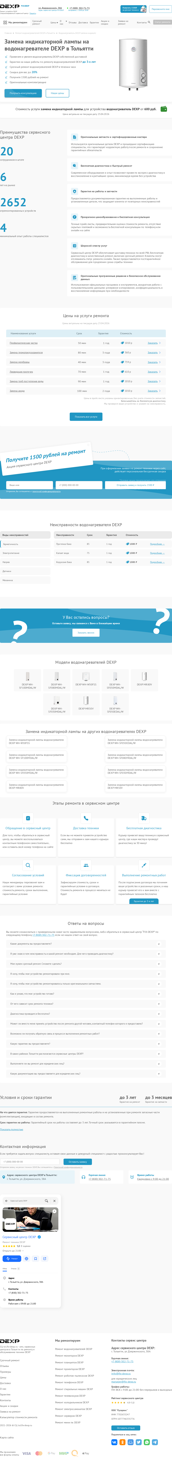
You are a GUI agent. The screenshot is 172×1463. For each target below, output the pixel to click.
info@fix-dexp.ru (121, 1350)
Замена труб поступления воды (29, 381)
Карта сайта (7, 1414)
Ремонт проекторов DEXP (70, 1345)
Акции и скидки (105, 24)
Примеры (5, 1348)
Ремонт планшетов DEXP (69, 1339)
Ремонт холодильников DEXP (72, 1379)
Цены (55, 23)
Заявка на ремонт (123, 24)
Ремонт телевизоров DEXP (70, 1372)
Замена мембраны (21, 362)
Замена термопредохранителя (28, 353)
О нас (64, 24)
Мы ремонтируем (14, 23)
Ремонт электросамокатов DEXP (73, 1385)
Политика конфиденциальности (86, 1442)
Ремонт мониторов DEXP (69, 1332)
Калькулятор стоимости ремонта (18, 1394)
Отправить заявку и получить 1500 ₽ (102, 485)
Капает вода (62, 553)
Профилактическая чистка (26, 343)
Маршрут (12, 1235)
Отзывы (73, 23)
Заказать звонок (86, 633)
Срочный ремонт (38, 24)
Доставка (84, 23)
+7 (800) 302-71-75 (80, 8)
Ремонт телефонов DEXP (69, 1359)
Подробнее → (157, 544)
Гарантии (95, 23)
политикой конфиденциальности (46, 491)
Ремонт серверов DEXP (68, 1392)
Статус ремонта (162, 23)
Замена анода (19, 391)
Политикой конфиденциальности (68, 1144)
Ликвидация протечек (23, 372)
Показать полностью (11, 1106)
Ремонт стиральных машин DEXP (74, 1365)
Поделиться (114, 1419)
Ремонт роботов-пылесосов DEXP (74, 1352)
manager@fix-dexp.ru (123, 1358)
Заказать (155, 343)
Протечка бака (63, 544)
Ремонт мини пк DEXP (67, 1399)
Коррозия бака (64, 562)
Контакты (142, 23)
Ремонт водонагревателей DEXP (73, 1325)
